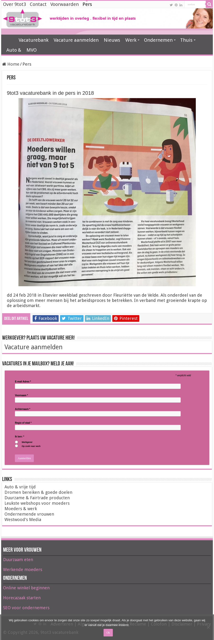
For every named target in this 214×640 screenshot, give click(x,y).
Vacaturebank (33, 40)
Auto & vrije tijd (20, 486)
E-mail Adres (23, 382)
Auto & (13, 50)
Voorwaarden (64, 4)
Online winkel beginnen (26, 587)
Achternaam (22, 409)
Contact (38, 4)
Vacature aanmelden (76, 40)
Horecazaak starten (22, 597)
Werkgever (27, 442)
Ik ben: (19, 437)
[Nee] (208, 627)
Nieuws (112, 40)
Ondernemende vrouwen (29, 514)
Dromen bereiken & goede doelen (38, 492)
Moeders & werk (20, 508)
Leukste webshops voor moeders (37, 503)
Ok (108, 632)
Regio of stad (23, 423)
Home (10, 40)
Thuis (186, 40)
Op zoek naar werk (31, 446)
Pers (87, 4)
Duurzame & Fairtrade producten (37, 497)
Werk (130, 40)
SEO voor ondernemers (26, 607)
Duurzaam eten (18, 559)
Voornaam (21, 395)
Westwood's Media (22, 519)
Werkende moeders (22, 569)
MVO (31, 50)
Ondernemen (158, 40)
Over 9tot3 (14, 4)
